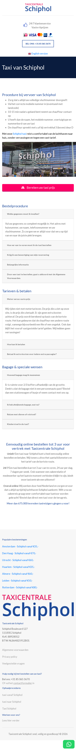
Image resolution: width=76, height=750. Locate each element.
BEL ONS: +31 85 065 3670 (38, 43)
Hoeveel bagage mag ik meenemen (23, 375)
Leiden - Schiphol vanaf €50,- (17, 580)
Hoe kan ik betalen (16, 344)
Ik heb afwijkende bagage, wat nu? (23, 404)
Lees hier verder (11, 720)
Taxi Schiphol (9, 708)
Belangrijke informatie (18, 264)
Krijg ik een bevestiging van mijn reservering (28, 255)
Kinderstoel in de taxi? (18, 424)
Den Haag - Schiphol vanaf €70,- (19, 553)
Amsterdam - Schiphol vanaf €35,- (20, 546)
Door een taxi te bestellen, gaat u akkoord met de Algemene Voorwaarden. (36, 276)
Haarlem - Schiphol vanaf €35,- (18, 566)
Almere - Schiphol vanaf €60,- (17, 573)
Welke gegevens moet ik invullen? (23, 214)
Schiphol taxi (19, 133)
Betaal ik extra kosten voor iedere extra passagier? (32, 354)
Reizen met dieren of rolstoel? (21, 414)
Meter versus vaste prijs (18, 299)
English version (38, 53)
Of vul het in (18, 683)
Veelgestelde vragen (13, 663)
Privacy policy (9, 656)
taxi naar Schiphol (11, 701)
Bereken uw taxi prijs (38, 187)
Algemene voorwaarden (15, 649)
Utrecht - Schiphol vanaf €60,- (18, 560)
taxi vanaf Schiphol (12, 694)
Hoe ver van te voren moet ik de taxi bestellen (29, 245)
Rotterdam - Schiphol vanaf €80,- (20, 587)
